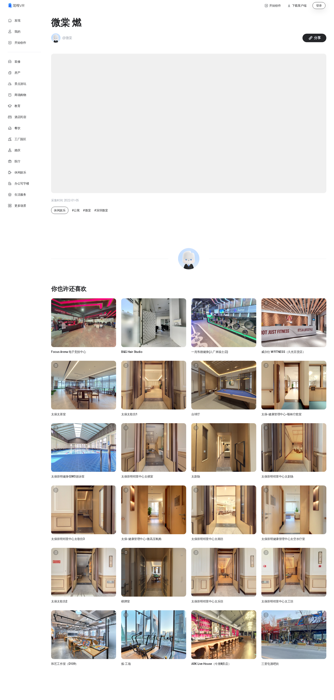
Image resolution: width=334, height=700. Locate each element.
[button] (297, 5)
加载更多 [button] (189, 679)
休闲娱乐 (60, 210)
